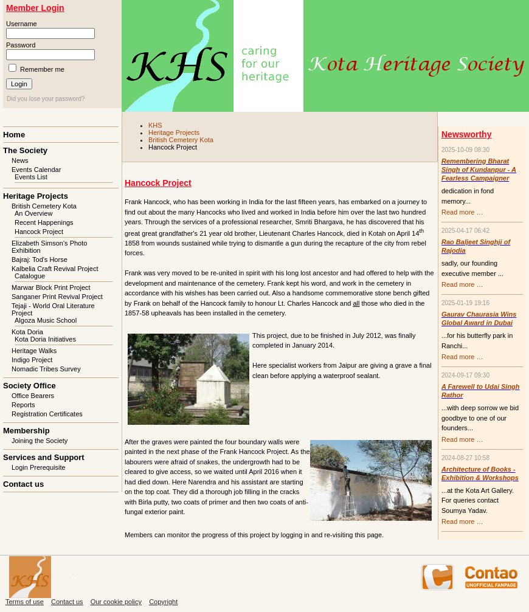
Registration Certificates (47, 414)
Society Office (29, 385)
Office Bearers (33, 395)
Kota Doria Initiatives (45, 339)
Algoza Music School (46, 320)
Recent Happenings (44, 222)
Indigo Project (32, 359)
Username (21, 23)
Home (14, 134)
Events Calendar (36, 169)
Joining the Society (39, 440)
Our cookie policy (116, 601)
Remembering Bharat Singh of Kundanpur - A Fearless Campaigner (478, 169)
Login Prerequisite (39, 467)
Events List (31, 177)
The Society (25, 150)
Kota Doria (27, 331)
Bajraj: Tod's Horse (39, 259)
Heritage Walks (34, 350)
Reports (23, 404)
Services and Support (44, 457)
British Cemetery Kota (180, 139)
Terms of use (24, 601)
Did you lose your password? (46, 98)
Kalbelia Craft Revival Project (55, 268)
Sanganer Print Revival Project (57, 296)
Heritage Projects (173, 132)
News (20, 160)
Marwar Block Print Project (51, 287)
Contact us (23, 484)
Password (20, 45)
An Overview (33, 213)
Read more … (462, 212)
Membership (26, 430)
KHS (155, 125)
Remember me (42, 69)
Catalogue (30, 276)
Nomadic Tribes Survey (46, 369)
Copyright (163, 601)
